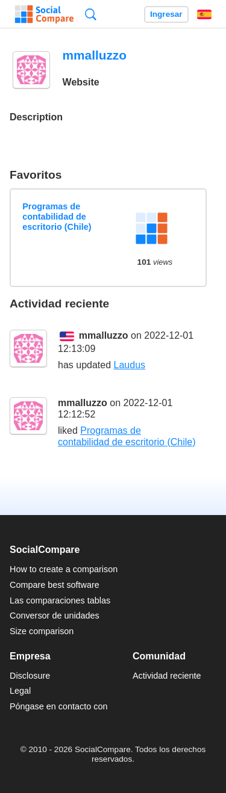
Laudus (130, 365)
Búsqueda (90, 14)
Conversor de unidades (54, 615)
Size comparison (42, 631)
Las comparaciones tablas (60, 600)
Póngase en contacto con (58, 706)
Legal (20, 691)
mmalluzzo (103, 335)
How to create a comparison (64, 569)
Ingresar (166, 14)
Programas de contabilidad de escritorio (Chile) (56, 217)
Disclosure (30, 675)
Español (204, 14)
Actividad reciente (167, 675)
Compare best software (54, 585)
